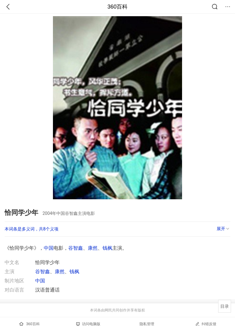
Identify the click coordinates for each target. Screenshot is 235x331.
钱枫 (107, 248)
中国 (49, 248)
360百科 (117, 7)
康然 (93, 248)
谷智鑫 (75, 248)
